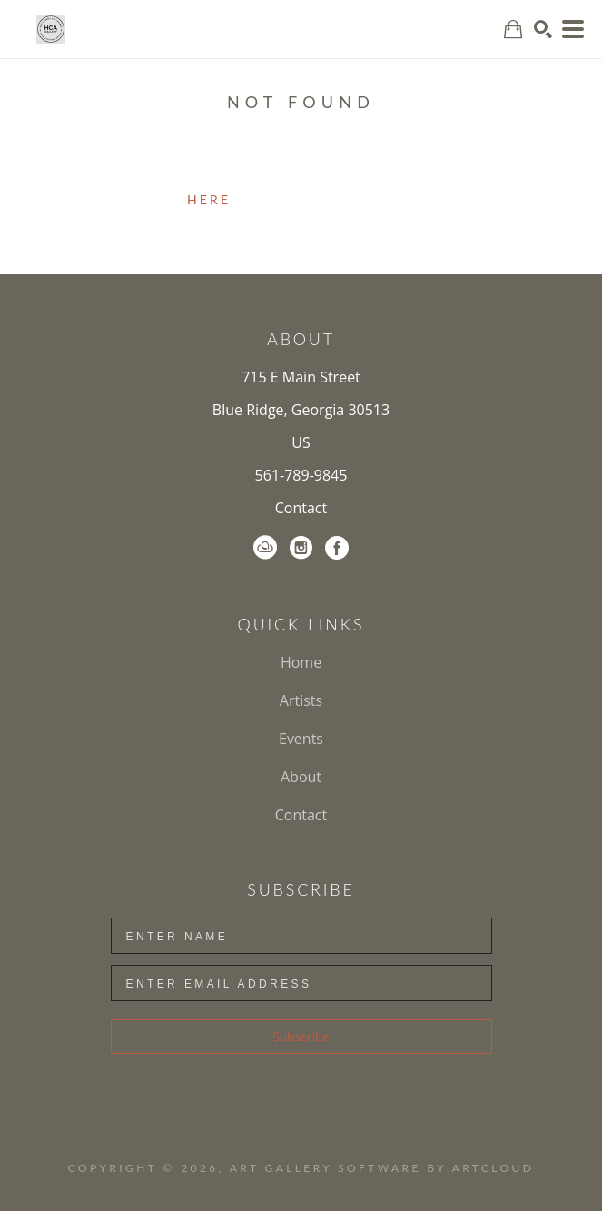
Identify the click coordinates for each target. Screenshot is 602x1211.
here (209, 199)
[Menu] (573, 29)
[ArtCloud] (265, 548)
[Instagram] (301, 548)
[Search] (543, 29)
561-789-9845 (301, 475)
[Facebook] (337, 548)
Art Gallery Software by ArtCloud (382, 1168)
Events (301, 739)
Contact (301, 508)
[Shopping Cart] (513, 29)
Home (301, 662)
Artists (301, 700)
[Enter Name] (301, 935)
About (301, 777)
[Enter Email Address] (301, 983)
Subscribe (300, 1036)
